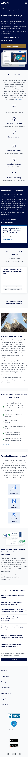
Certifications (5, 676)
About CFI (4, 671)
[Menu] (26, 3)
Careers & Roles (6, 693)
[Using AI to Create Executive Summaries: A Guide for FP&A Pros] (14, 280)
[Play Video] (18, 57)
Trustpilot (11, 729)
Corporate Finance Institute (5, 3)
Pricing (3, 682)
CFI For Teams (5, 687)
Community (4, 704)
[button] (14, 280)
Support (3, 699)
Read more (18, 100)
